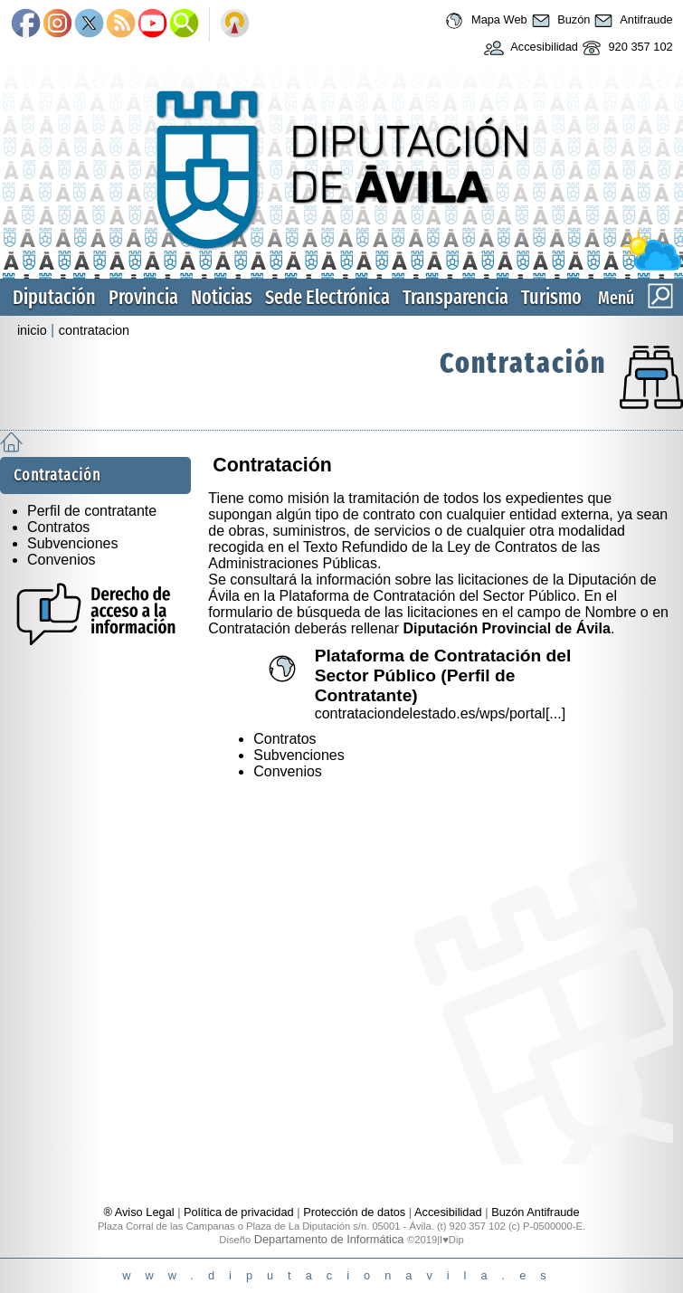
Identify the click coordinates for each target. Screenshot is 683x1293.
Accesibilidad (529, 48)
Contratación (523, 363)
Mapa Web (483, 20)
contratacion (94, 330)
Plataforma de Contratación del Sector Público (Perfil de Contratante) (443, 675)
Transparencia (455, 297)
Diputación (54, 297)
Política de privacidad (239, 1212)
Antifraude (631, 20)
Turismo (551, 297)
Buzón (559, 20)
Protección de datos (354, 1212)
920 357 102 (625, 48)
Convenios (61, 559)
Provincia (143, 297)
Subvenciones (73, 543)
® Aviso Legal (140, 1212)
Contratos (58, 527)
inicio (32, 330)
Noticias (221, 297)
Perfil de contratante (92, 510)
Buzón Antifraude (535, 1212)
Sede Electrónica (327, 297)
